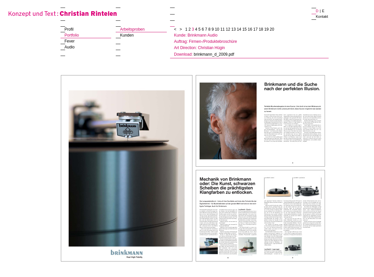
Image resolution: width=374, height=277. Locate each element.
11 (223, 29)
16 (250, 29)
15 (245, 29)
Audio (69, 47)
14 (239, 29)
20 (272, 29)
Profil (68, 29)
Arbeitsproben (132, 29)
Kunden (127, 35)
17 (256, 29)
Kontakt (322, 16)
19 (267, 29)
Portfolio (71, 35)
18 (261, 29)
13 (234, 29)
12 (229, 29)
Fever (69, 41)
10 (217, 29)
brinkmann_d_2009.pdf (214, 54)
